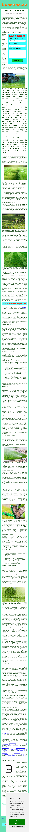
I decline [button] (17, 823)
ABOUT (18, 8)
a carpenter (5, 754)
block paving (20, 744)
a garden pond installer (18, 741)
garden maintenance (13, 745)
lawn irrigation (14, 440)
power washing (5, 748)
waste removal (16, 746)
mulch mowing (12, 786)
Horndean (24, 307)
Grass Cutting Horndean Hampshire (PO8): (12, 17)
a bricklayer (21, 754)
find (6, 709)
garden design (11, 755)
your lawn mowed (11, 182)
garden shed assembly (12, 749)
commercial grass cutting (8, 782)
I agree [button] (17, 820)
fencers (4, 746)
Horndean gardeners (21, 762)
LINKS (15, 8)
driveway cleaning (20, 748)
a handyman (11, 751)
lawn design (8, 246)
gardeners (15, 756)
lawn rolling (14, 676)
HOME (12, 8)
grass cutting (5, 32)
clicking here (5, 733)
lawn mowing (24, 317)
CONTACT (21, 8)
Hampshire (20, 792)
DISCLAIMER (25, 8)
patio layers (17, 753)
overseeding (12, 390)
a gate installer (20, 750)
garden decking (12, 743)
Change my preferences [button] (17, 826)
